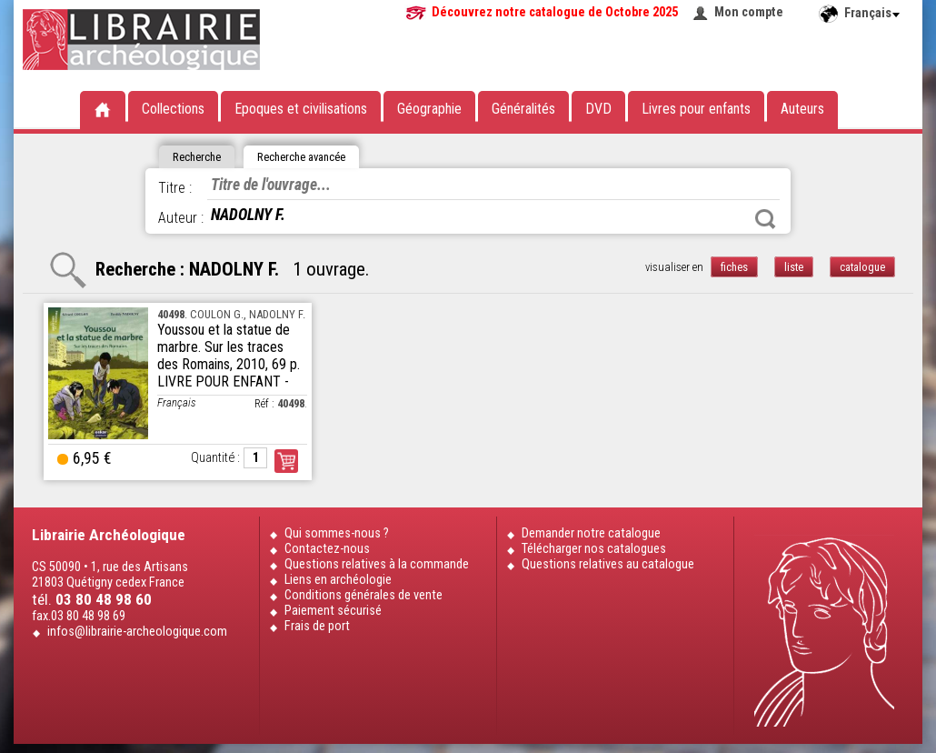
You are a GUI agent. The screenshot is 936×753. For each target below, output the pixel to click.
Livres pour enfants (696, 108)
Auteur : (181, 217)
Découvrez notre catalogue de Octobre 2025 (555, 12)
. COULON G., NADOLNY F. (231, 314)
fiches (734, 267)
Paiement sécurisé (333, 610)
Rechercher (765, 219)
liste (793, 267)
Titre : (175, 187)
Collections (173, 108)
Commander (286, 461)
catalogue (862, 267)
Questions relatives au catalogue (608, 564)
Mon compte (748, 12)
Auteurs (802, 108)
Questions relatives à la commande (376, 564)
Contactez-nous (327, 549)
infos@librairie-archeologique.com (137, 631)
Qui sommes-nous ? (336, 533)
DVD (598, 108)
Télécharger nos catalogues (594, 549)
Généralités (523, 108)
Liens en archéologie (338, 579)
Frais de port (317, 626)
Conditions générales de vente (363, 595)
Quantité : (215, 458)
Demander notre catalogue (591, 533)
